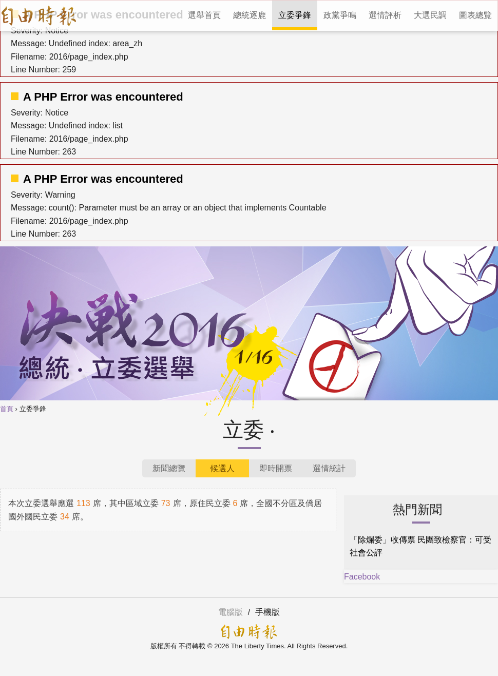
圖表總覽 (475, 15)
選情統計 (329, 468)
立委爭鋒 (294, 15)
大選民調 (430, 15)
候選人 (222, 468)
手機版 (267, 612)
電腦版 (230, 612)
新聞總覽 (168, 468)
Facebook (362, 576)
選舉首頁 (204, 15)
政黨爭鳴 (339, 15)
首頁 (6, 409)
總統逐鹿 (249, 15)
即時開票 (275, 468)
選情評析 (385, 15)
